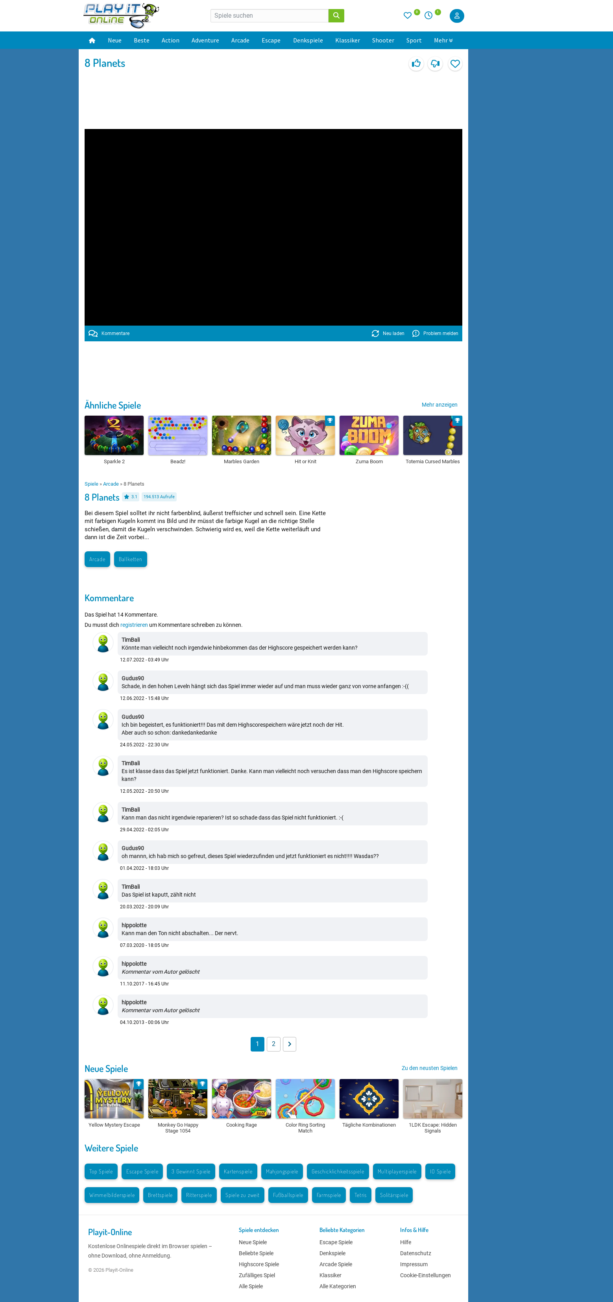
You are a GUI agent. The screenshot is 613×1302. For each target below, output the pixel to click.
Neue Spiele (106, 1068)
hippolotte (134, 925)
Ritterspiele (199, 1195)
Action (170, 40)
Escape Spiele (142, 1171)
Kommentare (109, 333)
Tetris (361, 1195)
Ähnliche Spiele (113, 405)
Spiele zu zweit (242, 1195)
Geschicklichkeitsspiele (338, 1171)
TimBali (131, 640)
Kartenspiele (238, 1171)
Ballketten (130, 559)
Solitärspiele (394, 1195)
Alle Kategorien (337, 1286)
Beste (142, 40)
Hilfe (405, 1242)
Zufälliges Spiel (257, 1275)
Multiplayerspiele (397, 1171)
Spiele (91, 484)
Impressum (414, 1264)
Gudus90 (133, 678)
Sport (414, 40)
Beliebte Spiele (256, 1253)
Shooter (383, 40)
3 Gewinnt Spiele (191, 1171)
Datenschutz (415, 1253)
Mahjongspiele (282, 1171)
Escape (271, 40)
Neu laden (388, 333)
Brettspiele (160, 1195)
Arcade (240, 40)
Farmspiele (329, 1195)
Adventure (205, 40)
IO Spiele (440, 1171)
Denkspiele (308, 40)
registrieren (134, 625)
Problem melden (435, 333)
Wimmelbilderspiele (112, 1195)
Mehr (443, 40)
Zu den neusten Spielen (430, 1068)
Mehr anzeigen (440, 404)
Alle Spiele (251, 1286)
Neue (115, 40)
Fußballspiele (288, 1195)
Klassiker (347, 40)
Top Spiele (101, 1171)
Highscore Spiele (259, 1264)
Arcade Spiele (335, 1264)
